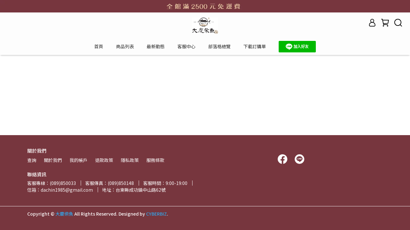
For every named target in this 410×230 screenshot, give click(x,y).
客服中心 (186, 46)
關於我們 (53, 160)
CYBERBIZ (156, 214)
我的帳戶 (78, 160)
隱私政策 (130, 160)
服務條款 (155, 160)
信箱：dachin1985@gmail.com (60, 190)
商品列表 (125, 46)
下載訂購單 (254, 46)
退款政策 (104, 160)
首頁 (98, 46)
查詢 (31, 160)
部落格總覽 (219, 46)
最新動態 (156, 46)
